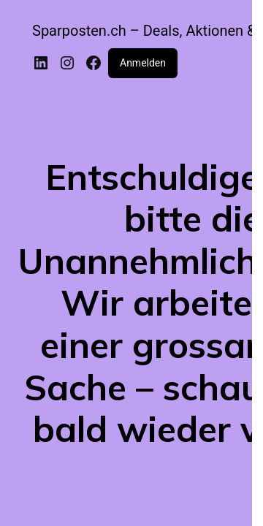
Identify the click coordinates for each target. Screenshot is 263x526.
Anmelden (143, 63)
